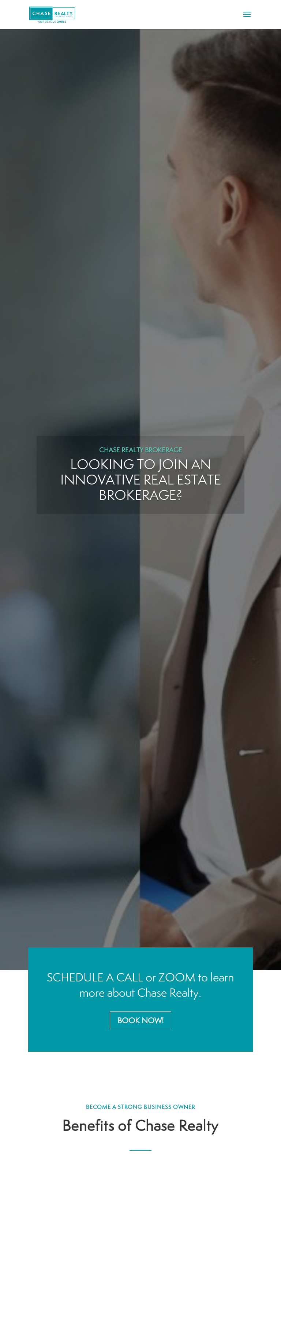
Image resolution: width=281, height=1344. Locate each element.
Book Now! (140, 1020)
